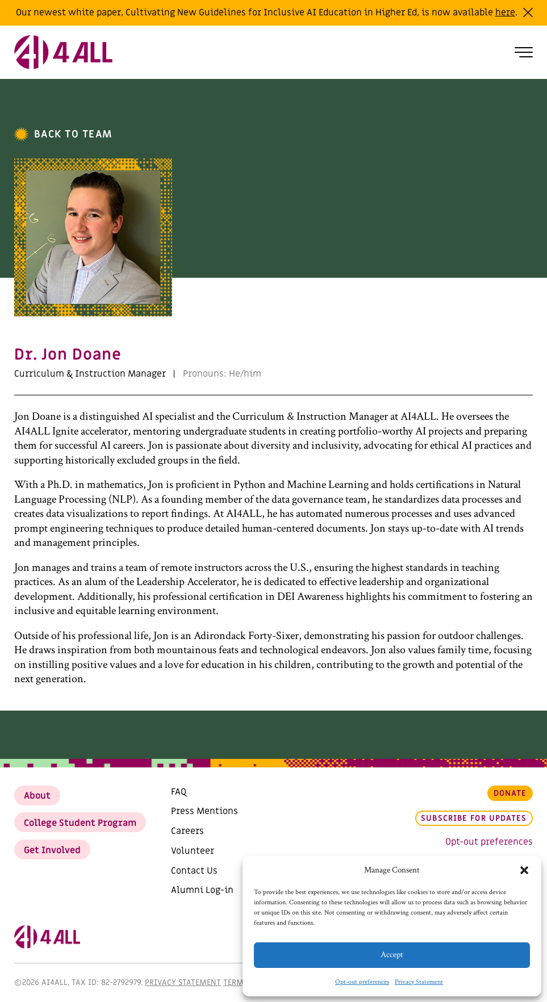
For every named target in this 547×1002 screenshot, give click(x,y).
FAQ (178, 792)
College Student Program (80, 823)
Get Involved (52, 850)
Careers (187, 831)
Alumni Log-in (202, 890)
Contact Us (194, 871)
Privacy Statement (419, 982)
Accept (392, 954)
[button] (524, 870)
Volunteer (192, 851)
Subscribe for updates (474, 818)
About (37, 796)
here (505, 12)
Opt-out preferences (362, 982)
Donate (510, 793)
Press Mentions (204, 811)
